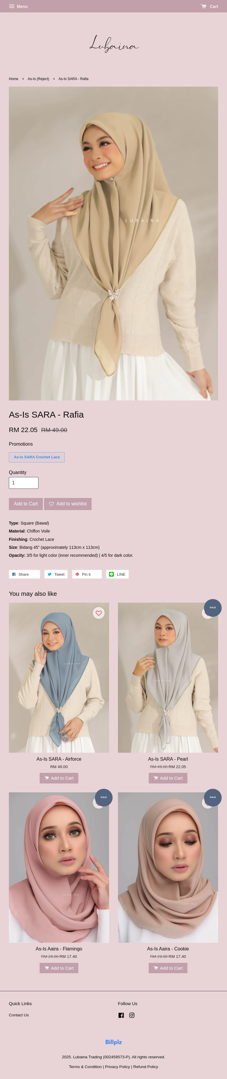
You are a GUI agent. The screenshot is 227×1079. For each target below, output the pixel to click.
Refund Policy (145, 1067)
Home (13, 79)
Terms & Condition (85, 1067)
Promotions (21, 444)
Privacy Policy (117, 1067)
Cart (209, 6)
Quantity (18, 472)
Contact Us (19, 1015)
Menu (18, 6)
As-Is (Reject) (39, 79)
